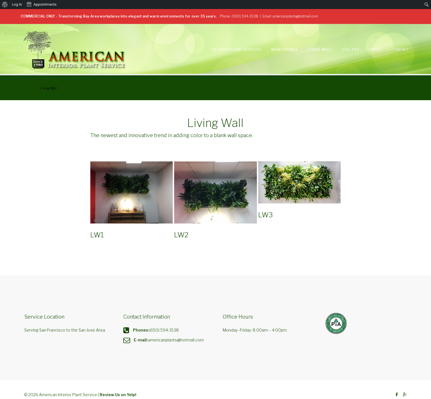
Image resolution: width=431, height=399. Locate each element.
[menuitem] (5, 4)
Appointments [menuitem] (41, 4)
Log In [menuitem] (17, 4)
